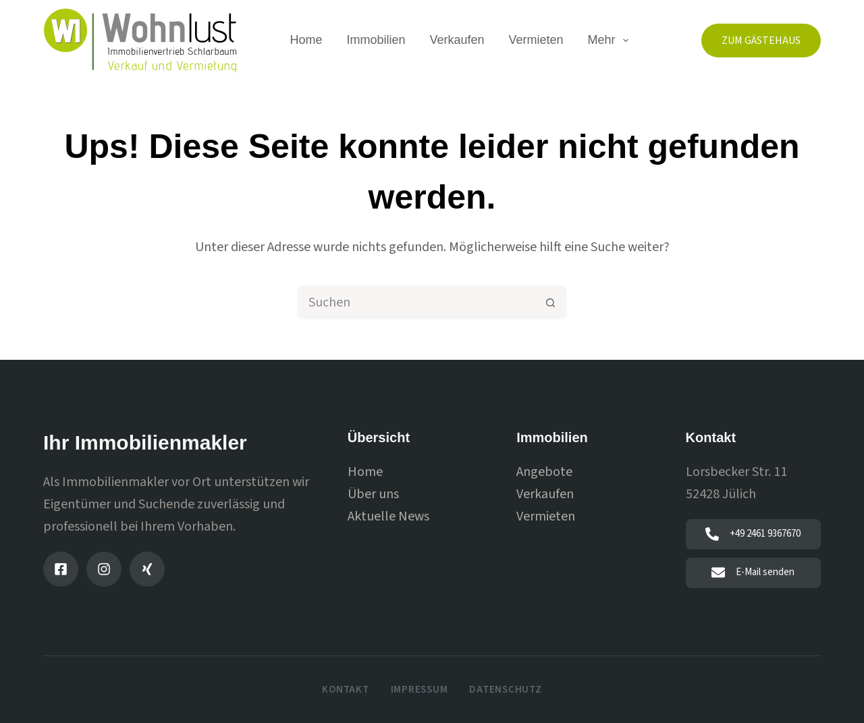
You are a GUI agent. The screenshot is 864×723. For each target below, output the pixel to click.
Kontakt (345, 690)
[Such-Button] (550, 302)
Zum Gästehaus (761, 40)
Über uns (373, 494)
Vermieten (536, 40)
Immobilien (375, 40)
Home (306, 40)
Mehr (611, 40)
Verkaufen (456, 40)
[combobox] (416, 302)
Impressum (419, 690)
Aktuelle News (388, 516)
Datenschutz (505, 690)
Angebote (544, 471)
